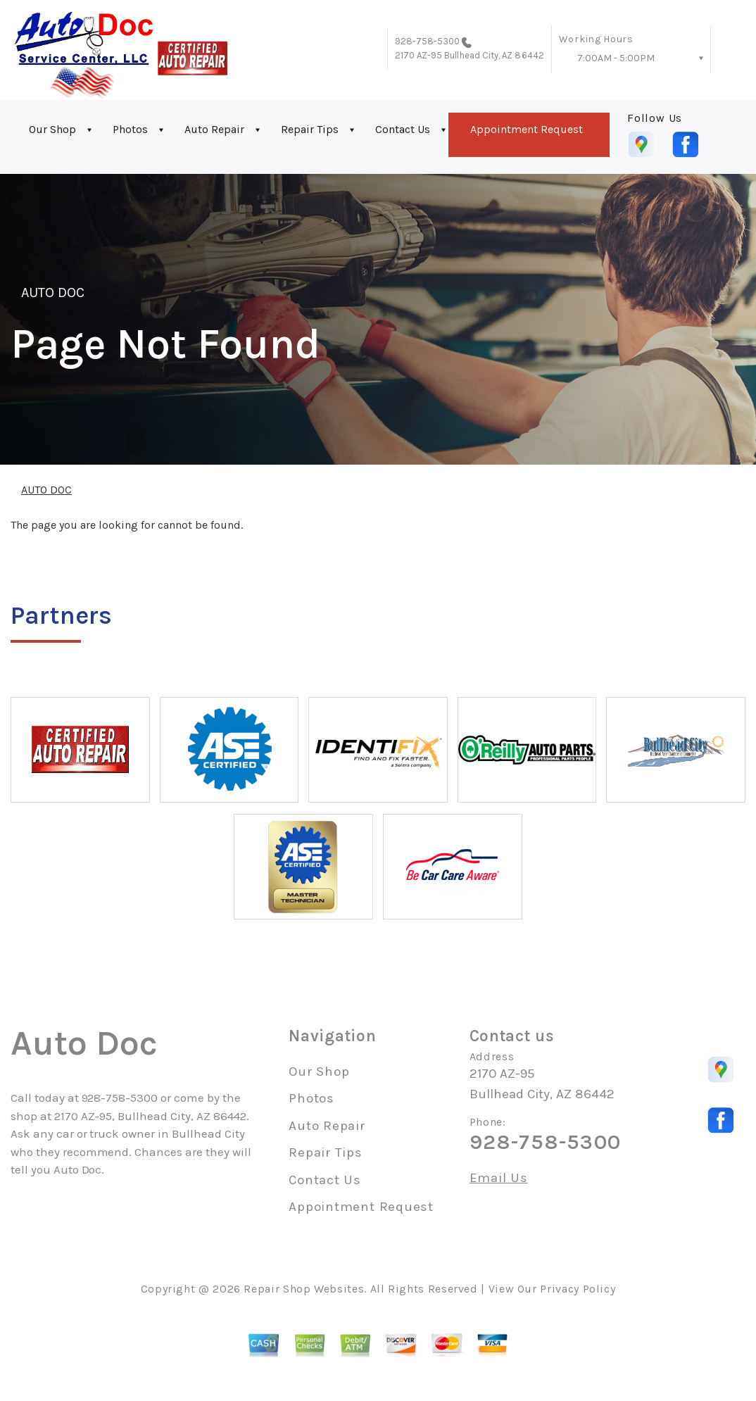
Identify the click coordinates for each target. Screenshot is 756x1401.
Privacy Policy (577, 1288)
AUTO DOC (52, 292)
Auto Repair (214, 129)
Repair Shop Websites (304, 1288)
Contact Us (402, 129)
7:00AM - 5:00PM (616, 58)
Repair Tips (310, 129)
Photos (130, 129)
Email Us (499, 1178)
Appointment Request (526, 129)
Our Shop (52, 129)
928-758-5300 (427, 41)
